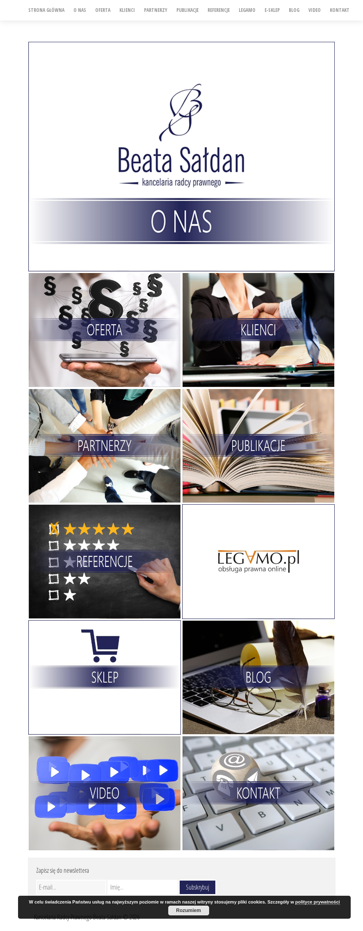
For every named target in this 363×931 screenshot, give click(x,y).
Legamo (247, 10)
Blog (294, 10)
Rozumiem (188, 910)
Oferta (102, 10)
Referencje (219, 10)
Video (314, 10)
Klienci (127, 10)
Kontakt (339, 10)
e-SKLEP (272, 10)
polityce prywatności (317, 901)
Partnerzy (155, 10)
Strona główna (46, 10)
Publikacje (187, 10)
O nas (79, 10)
